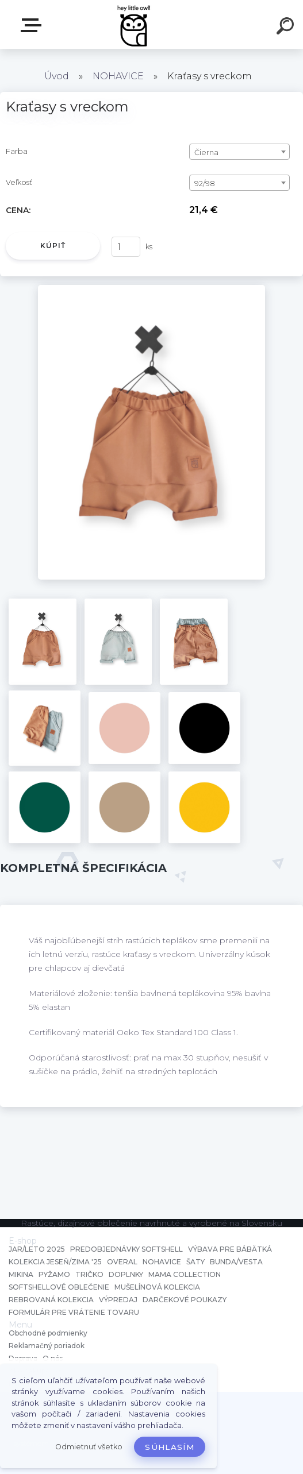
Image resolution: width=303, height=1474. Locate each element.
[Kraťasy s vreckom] (151, 289)
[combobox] (239, 152)
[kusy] (126, 247)
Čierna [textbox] (206, 152)
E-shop (33, 25)
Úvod (56, 76)
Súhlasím (169, 1447)
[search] (287, 27)
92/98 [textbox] (204, 183)
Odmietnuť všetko (88, 1446)
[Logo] (134, 24)
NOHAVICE (118, 76)
